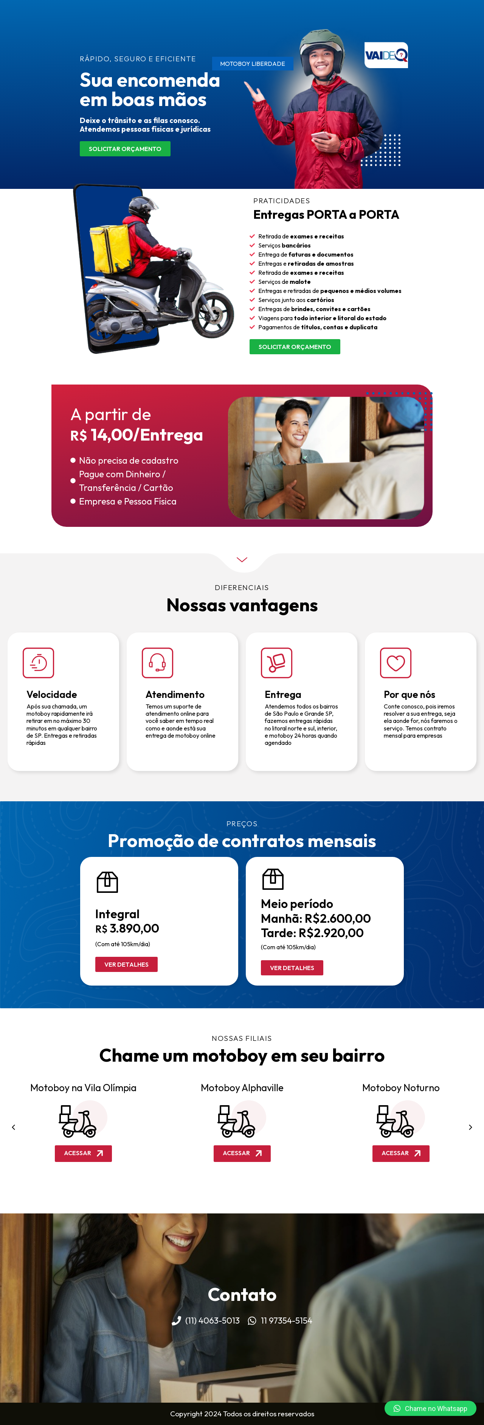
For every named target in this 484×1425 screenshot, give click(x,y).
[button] (13, 1127)
